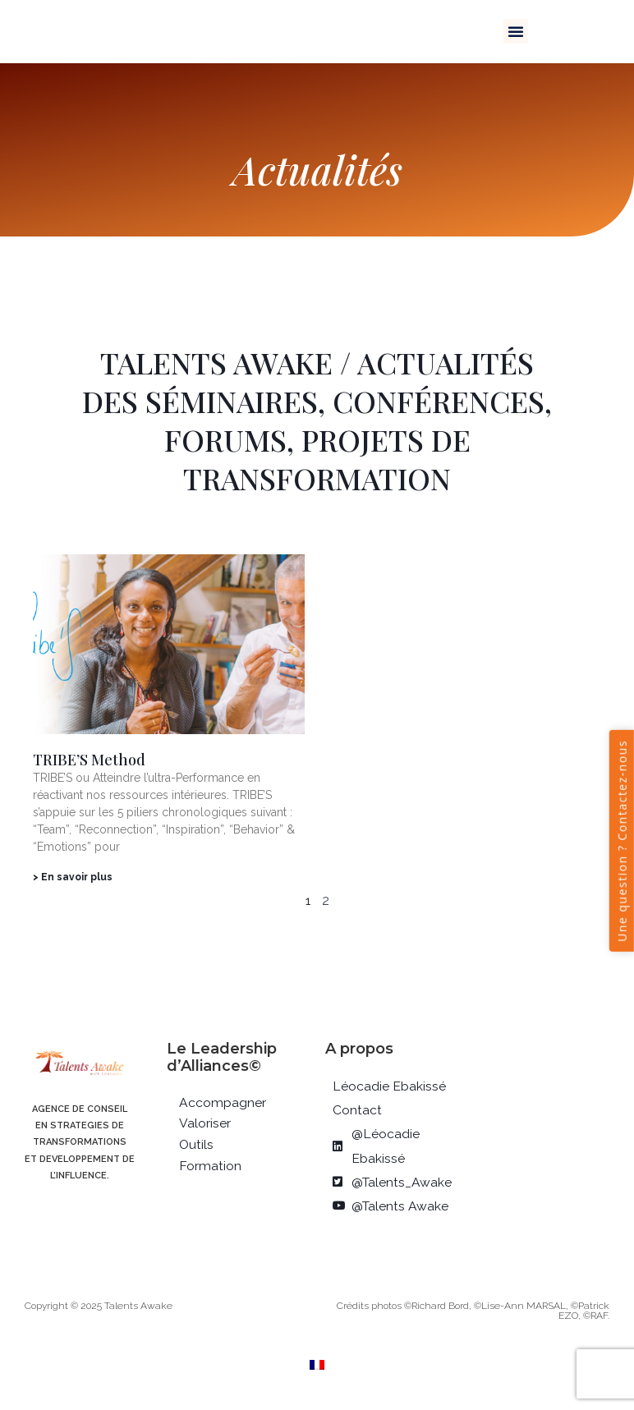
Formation (210, 1166)
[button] (515, 31)
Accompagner (222, 1102)
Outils (196, 1145)
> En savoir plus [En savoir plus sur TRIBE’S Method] (73, 877)
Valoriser (205, 1124)
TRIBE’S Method (89, 759)
